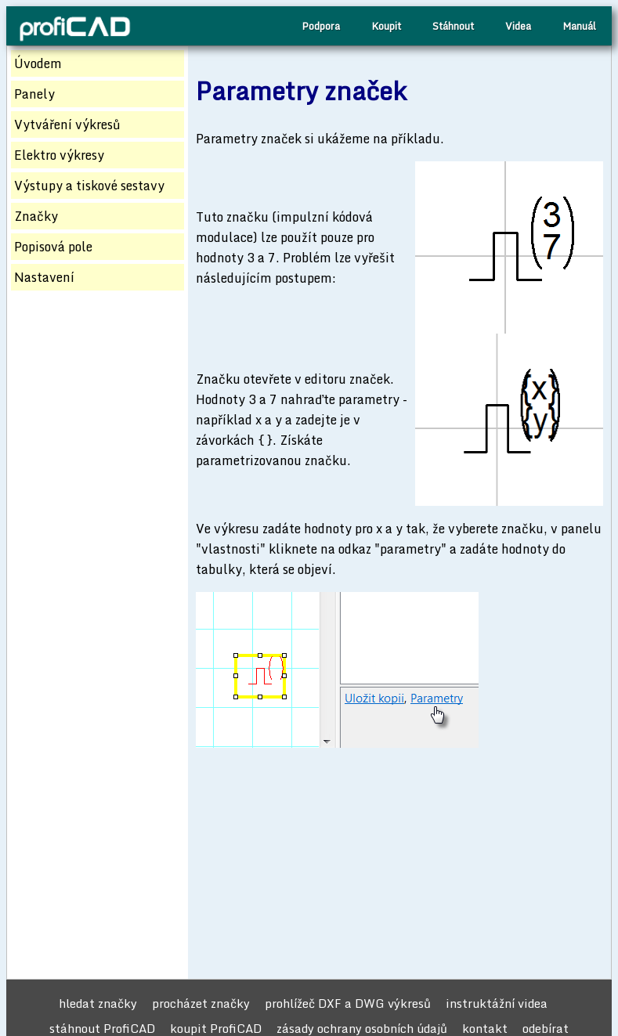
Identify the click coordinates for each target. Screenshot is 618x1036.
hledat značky (98, 1003)
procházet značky (201, 1003)
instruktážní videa (497, 1003)
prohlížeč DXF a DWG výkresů (348, 1003)
